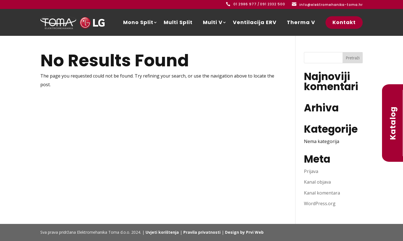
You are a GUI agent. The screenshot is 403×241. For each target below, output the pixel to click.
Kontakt (344, 22)
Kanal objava (317, 182)
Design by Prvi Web (244, 232)
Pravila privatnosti (202, 232)
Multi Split (178, 22)
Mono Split (138, 22)
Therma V (301, 22)
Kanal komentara (322, 193)
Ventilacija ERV (255, 22)
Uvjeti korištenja (162, 232)
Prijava (311, 171)
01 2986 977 (245, 4)
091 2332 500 (272, 4)
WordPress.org (320, 203)
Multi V (212, 22)
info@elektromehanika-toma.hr (331, 4)
